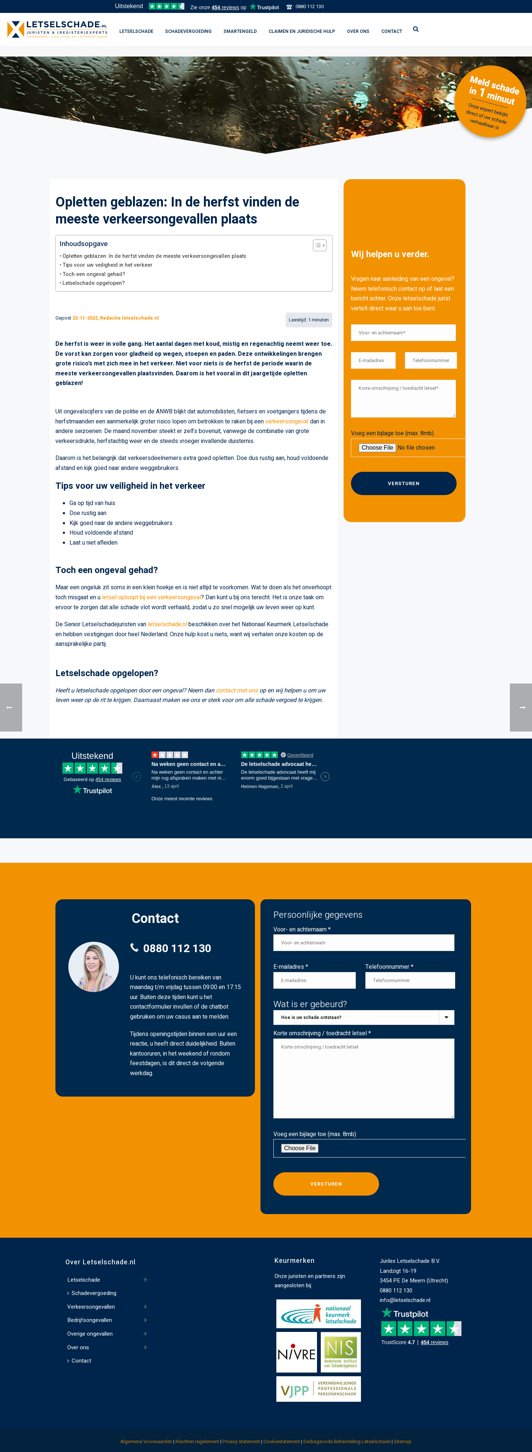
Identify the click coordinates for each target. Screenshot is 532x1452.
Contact (391, 31)
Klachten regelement (197, 1441)
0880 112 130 (310, 6)
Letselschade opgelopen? (93, 283)
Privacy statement (241, 1441)
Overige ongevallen (90, 1334)
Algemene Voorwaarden (146, 1441)
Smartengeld (240, 31)
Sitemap (403, 1441)
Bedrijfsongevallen (89, 1320)
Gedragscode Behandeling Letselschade (347, 1441)
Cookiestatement (281, 1441)
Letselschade (136, 31)
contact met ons (237, 690)
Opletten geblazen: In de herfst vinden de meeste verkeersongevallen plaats (154, 256)
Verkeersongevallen (91, 1307)
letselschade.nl (167, 624)
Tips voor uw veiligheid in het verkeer (107, 265)
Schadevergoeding (188, 31)
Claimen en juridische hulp (302, 31)
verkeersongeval (286, 421)
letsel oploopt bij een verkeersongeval (151, 597)
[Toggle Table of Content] (316, 245)
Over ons (358, 31)
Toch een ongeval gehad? (93, 274)
